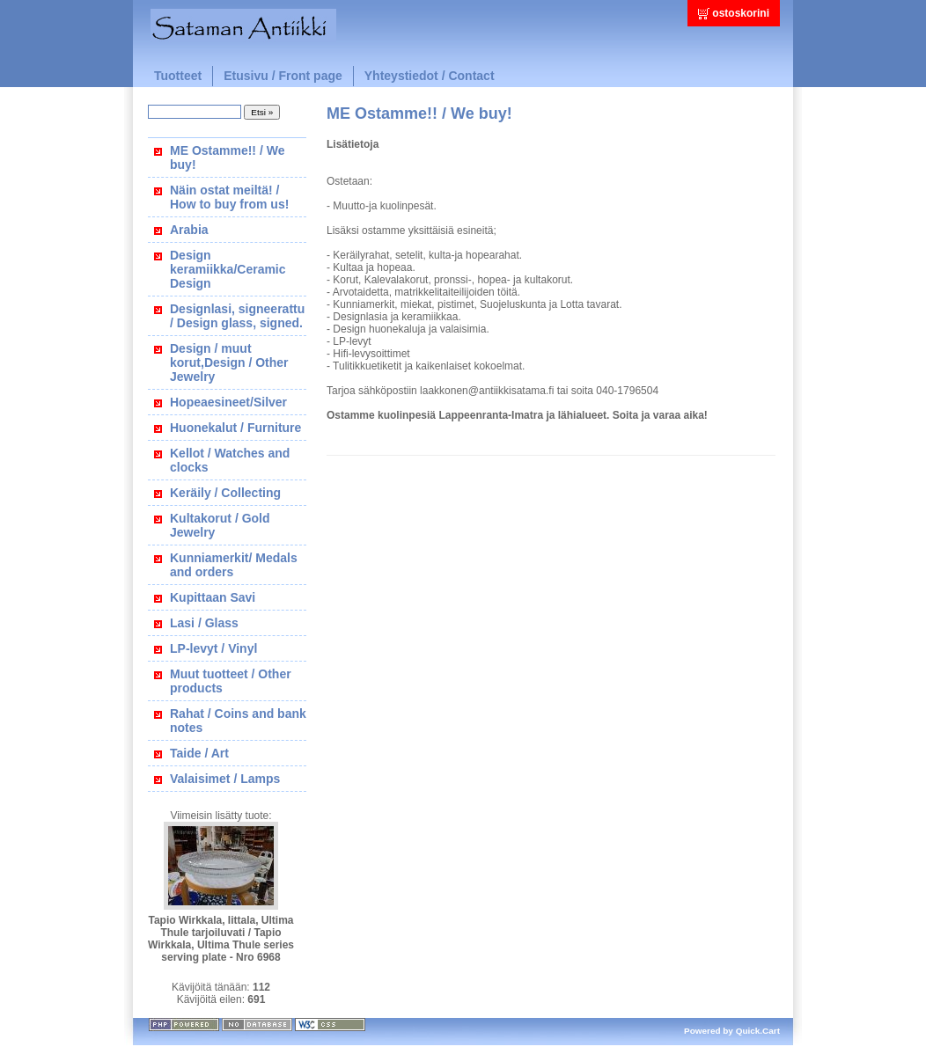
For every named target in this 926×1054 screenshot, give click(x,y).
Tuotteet (178, 76)
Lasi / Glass (204, 623)
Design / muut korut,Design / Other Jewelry (229, 362)
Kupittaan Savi (212, 597)
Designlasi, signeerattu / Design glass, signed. (237, 316)
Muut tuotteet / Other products (230, 681)
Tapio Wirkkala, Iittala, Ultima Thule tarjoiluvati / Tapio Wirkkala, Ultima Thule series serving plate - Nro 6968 (221, 938)
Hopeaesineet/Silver (228, 402)
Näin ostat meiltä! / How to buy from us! (229, 197)
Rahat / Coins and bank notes (238, 720)
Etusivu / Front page (283, 76)
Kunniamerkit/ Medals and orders (234, 565)
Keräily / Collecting (225, 493)
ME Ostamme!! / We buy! (227, 157)
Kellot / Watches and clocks (230, 460)
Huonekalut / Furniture (235, 428)
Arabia (189, 230)
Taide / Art (199, 753)
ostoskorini (740, 13)
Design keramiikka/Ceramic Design (228, 269)
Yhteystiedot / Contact (429, 76)
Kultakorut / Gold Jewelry (220, 525)
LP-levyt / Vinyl (213, 648)
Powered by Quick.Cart (732, 1031)
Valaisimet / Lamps (225, 779)
